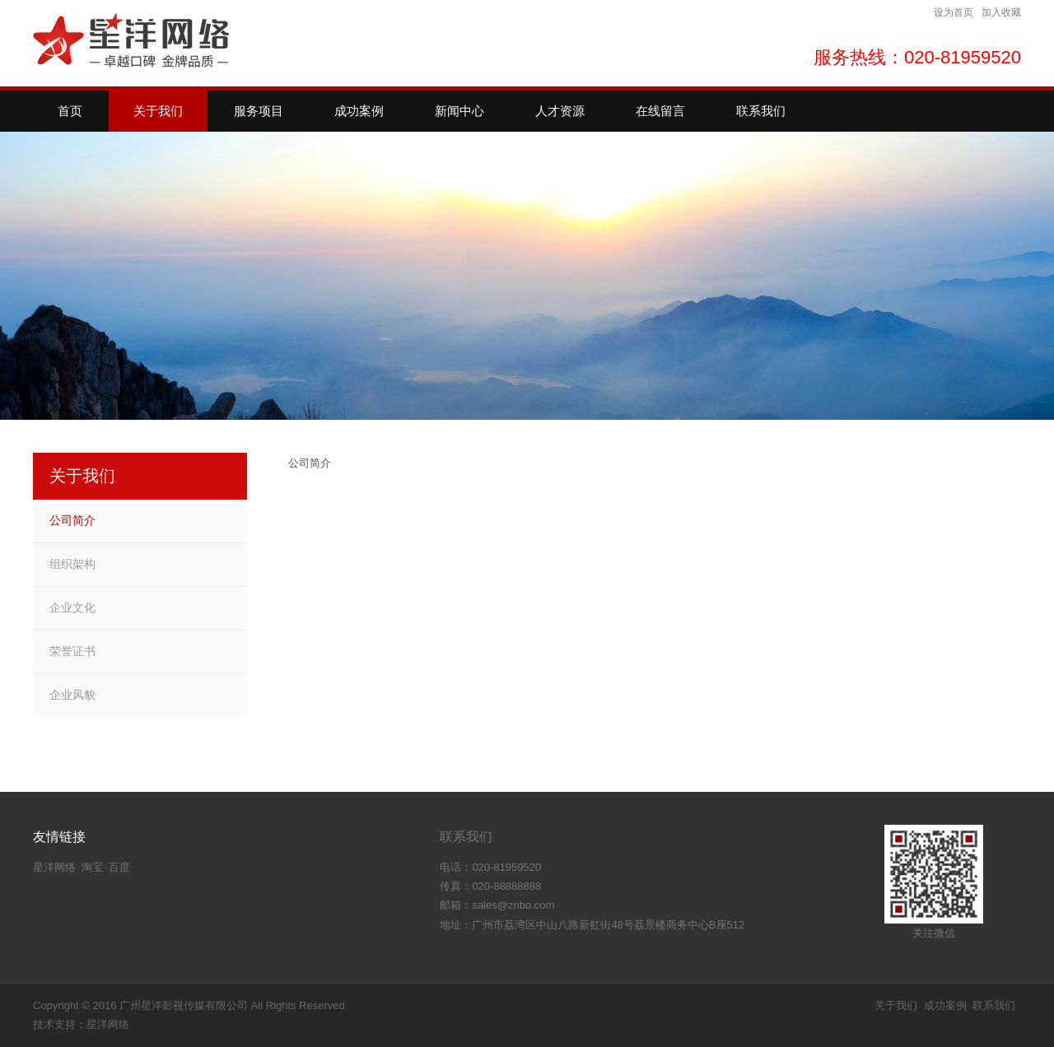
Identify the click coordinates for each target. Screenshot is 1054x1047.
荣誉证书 (72, 651)
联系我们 (466, 837)
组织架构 (72, 563)
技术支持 (54, 1024)
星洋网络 (54, 867)
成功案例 (945, 1005)
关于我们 (895, 1005)
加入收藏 (1001, 12)
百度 (119, 867)
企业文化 (72, 607)
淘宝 (92, 867)
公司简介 (72, 520)
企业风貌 (72, 694)
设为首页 (953, 12)
